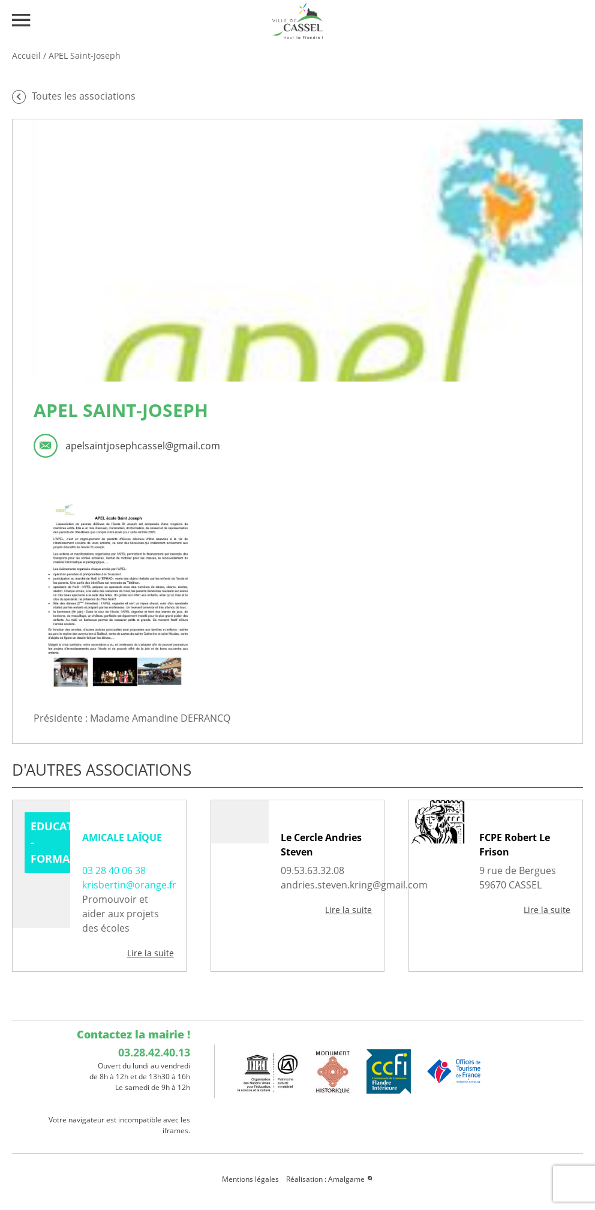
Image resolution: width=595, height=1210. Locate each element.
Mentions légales (250, 1179)
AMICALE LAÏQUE (122, 837)
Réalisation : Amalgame (330, 1179)
